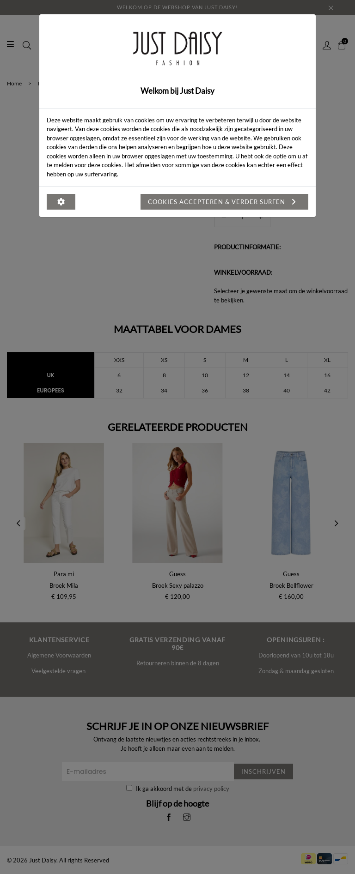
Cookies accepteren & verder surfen (224, 201)
